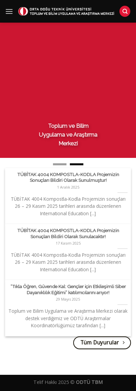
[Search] (124, 11)
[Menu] (9, 11)
